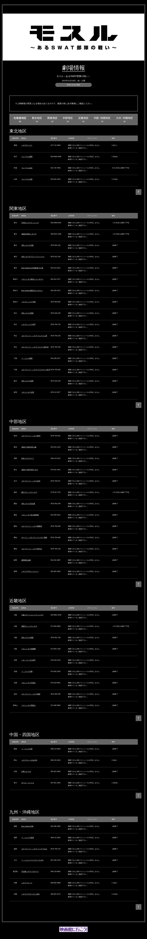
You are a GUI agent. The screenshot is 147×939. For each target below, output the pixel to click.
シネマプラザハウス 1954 (30, 894)
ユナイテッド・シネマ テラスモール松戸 (35, 369)
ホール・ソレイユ (27, 783)
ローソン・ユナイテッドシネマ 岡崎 (34, 537)
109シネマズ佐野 (27, 381)
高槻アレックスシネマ (29, 626)
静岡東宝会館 (26, 560)
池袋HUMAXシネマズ (29, 234)
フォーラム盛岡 (26, 156)
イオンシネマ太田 (27, 392)
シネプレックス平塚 (28, 302)
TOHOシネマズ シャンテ (30, 223)
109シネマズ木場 (27, 245)
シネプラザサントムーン (30, 571)
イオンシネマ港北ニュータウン (32, 279)
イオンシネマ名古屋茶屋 (30, 515)
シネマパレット (26, 883)
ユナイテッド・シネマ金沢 (30, 481)
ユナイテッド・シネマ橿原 (30, 694)
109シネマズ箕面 (27, 637)
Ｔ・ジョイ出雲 (26, 749)
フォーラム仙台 (26, 168)
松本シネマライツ (27, 458)
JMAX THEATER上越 (28, 447)
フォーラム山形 (26, 179)
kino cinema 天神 (27, 826)
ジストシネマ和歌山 (28, 705)
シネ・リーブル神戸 (28, 660)
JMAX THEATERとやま (29, 470)
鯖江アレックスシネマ (29, 492)
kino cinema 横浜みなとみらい (32, 290)
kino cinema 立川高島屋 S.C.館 (32, 268)
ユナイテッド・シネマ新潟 (30, 436)
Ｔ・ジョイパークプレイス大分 (32, 860)
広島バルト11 (26, 771)
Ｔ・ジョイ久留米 (27, 837)
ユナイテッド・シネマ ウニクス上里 (34, 336)
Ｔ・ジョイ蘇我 (26, 358)
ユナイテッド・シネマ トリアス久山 (34, 849)
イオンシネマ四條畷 (28, 649)
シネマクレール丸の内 (29, 760)
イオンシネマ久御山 (28, 683)
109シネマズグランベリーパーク (33, 256)
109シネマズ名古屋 (28, 503)
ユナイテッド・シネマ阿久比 (31, 549)
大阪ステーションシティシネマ (32, 615)
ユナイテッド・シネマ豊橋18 (31, 526)
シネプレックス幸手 (28, 324)
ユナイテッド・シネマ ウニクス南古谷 (35, 347)
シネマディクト (26, 145)
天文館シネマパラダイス (30, 871)
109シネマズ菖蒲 (27, 313)
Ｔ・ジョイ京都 (26, 671)
